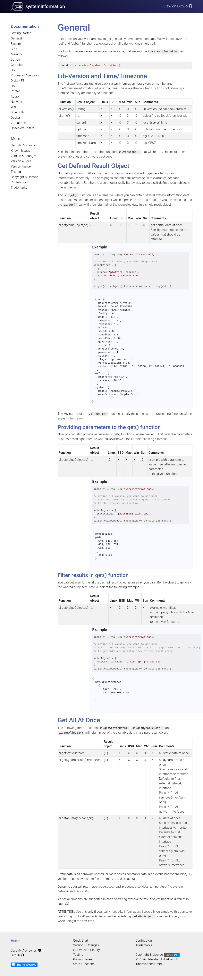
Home (15, 941)
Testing (16, 172)
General (16, 38)
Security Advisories (24, 145)
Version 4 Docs (21, 161)
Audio (15, 96)
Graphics (17, 65)
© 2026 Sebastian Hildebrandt (156, 959)
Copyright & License (24, 177)
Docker (15, 117)
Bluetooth (17, 112)
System (16, 44)
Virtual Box (18, 123)
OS (13, 70)
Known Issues (20, 150)
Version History (21, 166)
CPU (14, 49)
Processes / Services (25, 75)
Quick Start (80, 940)
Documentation (25, 26)
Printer (15, 91)
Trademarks (19, 187)
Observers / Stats (22, 128)
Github (17, 955)
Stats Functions (84, 964)
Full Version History (86, 950)
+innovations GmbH (149, 964)
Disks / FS (17, 80)
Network (16, 102)
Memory (16, 54)
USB (14, 86)
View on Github (177, 6)
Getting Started (21, 33)
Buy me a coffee (24, 964)
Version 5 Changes (24, 156)
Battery (16, 59)
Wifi (13, 107)
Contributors (19, 182)
